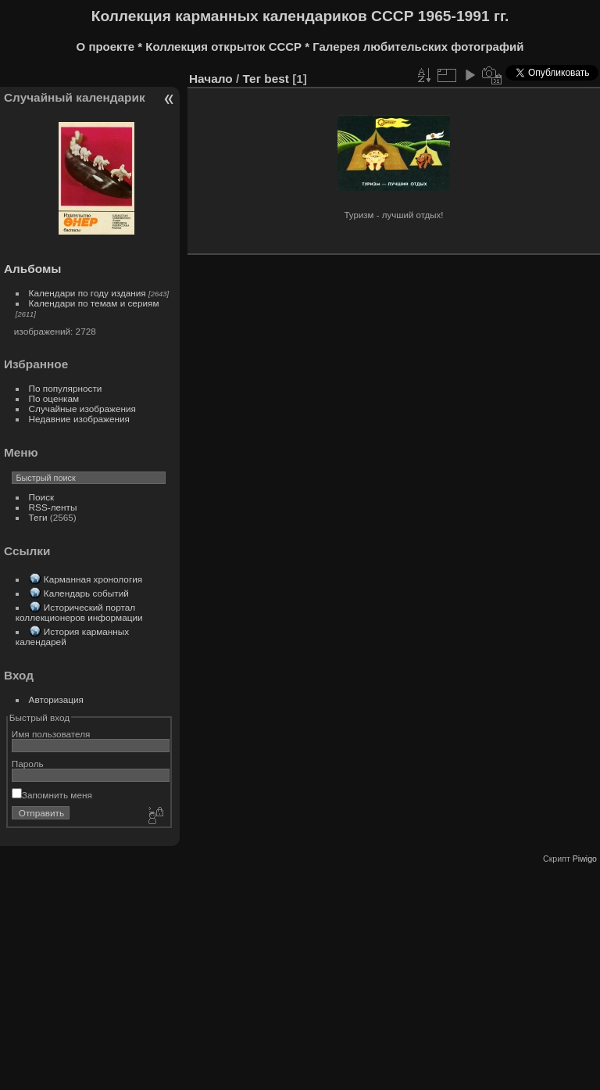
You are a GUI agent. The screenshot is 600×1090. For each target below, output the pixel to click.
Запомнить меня (52, 795)
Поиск (42, 497)
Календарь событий (86, 593)
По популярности (65, 388)
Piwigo (585, 858)
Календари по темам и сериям (94, 303)
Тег (251, 78)
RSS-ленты (53, 507)
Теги (38, 517)
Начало (211, 78)
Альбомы (32, 268)
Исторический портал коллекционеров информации (79, 612)
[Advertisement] (298, 972)
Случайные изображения (82, 408)
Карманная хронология (93, 579)
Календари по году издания (87, 293)
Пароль (28, 763)
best (276, 78)
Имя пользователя (51, 734)
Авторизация (56, 699)
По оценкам (54, 398)
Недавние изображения (79, 419)
